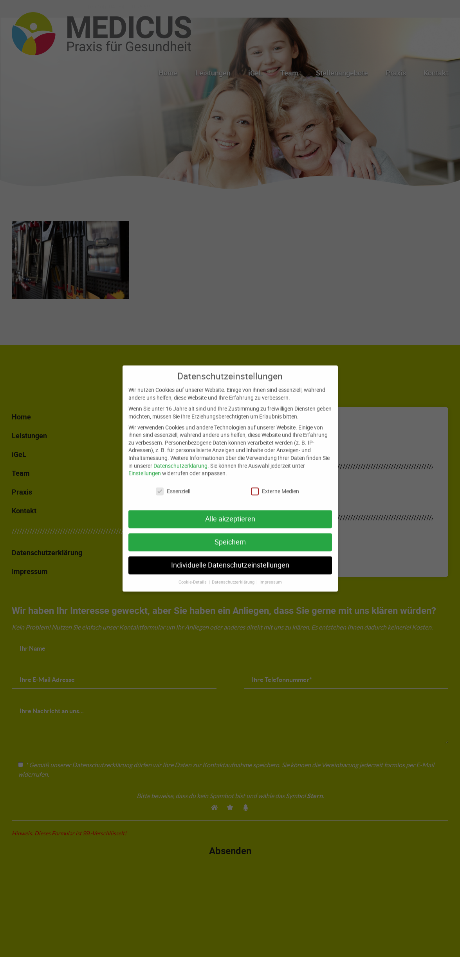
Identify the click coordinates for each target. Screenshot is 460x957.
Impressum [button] (271, 576)
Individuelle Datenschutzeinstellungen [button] (230, 559)
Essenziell (173, 485)
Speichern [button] (230, 536)
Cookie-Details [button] (193, 576)
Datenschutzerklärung (180, 460)
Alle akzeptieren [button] (230, 513)
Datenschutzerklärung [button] (234, 576)
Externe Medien (275, 485)
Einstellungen (144, 467)
